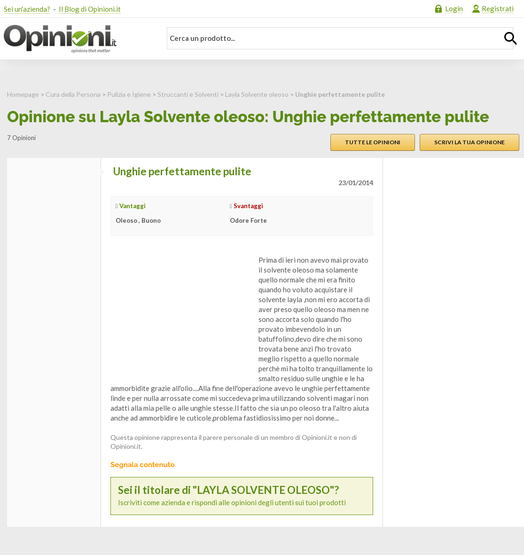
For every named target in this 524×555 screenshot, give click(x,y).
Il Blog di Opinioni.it (90, 9)
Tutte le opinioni (372, 142)
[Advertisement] (180, 314)
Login (454, 8)
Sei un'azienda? (27, 9)
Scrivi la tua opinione (469, 142)
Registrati (498, 8)
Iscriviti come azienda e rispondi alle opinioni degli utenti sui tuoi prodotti (242, 496)
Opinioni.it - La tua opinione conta (76, 39)
